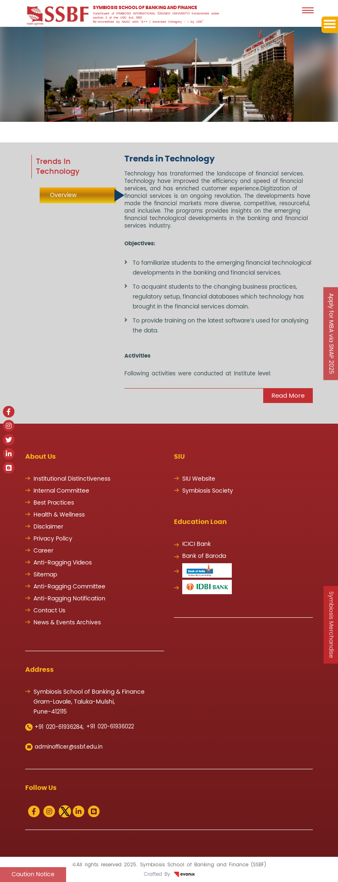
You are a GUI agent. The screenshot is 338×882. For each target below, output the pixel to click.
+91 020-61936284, (54, 727)
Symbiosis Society (207, 491)
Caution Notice (33, 874)
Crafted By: (169, 874)
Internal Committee (61, 491)
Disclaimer (48, 527)
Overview (63, 195)
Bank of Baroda (204, 556)
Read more (288, 396)
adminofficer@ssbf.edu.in (63, 747)
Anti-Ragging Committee (69, 587)
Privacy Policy (52, 539)
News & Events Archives (67, 623)
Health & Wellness (59, 515)
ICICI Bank (196, 544)
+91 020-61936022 (110, 727)
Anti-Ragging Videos (62, 563)
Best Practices (53, 503)
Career (43, 551)
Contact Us (49, 611)
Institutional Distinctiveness (71, 479)
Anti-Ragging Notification (69, 599)
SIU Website (198, 479)
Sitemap (45, 575)
